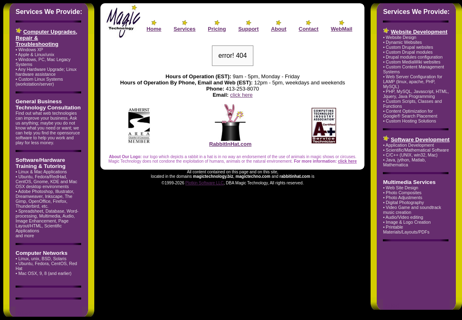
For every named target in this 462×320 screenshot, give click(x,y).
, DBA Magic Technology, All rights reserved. (263, 183)
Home (153, 29)
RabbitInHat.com (230, 141)
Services (185, 29)
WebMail (342, 29)
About (279, 29)
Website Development (419, 32)
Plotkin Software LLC (204, 183)
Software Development (420, 139)
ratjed (24, 312)
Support (248, 29)
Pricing (217, 29)
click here (241, 95)
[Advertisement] (408, 271)
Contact (309, 29)
